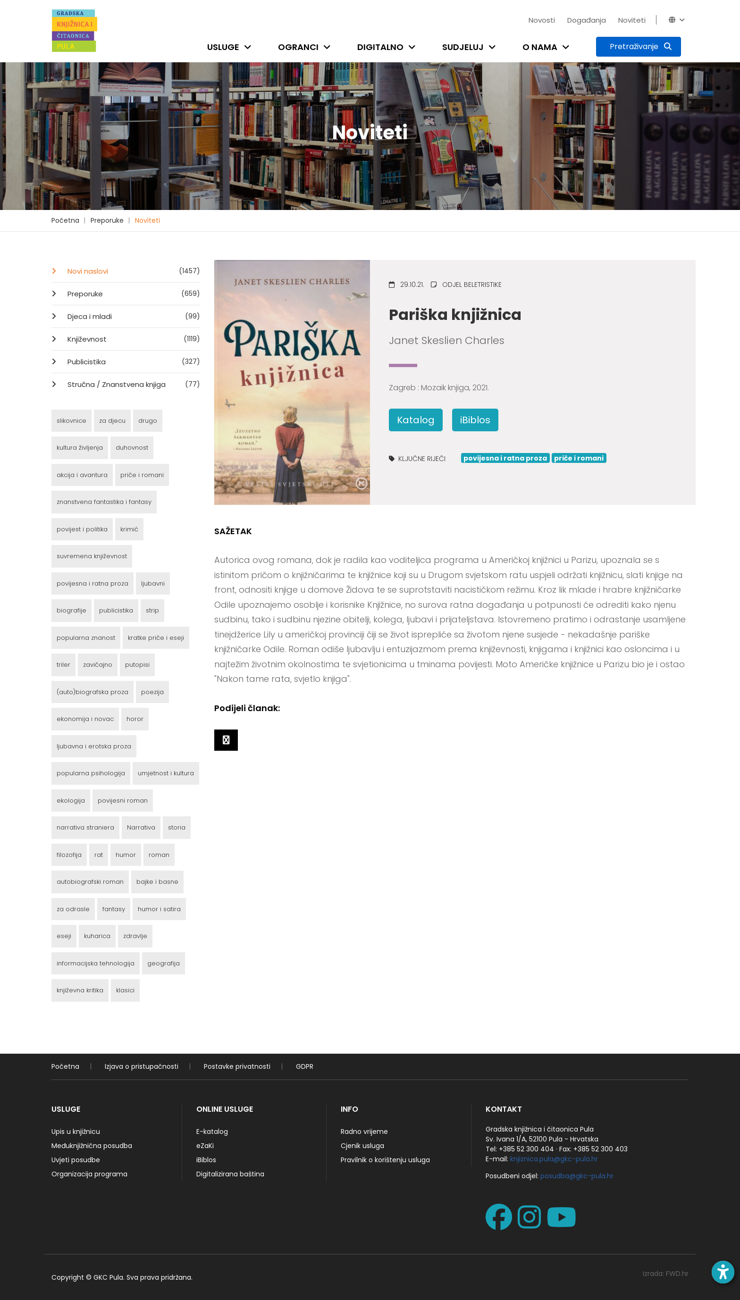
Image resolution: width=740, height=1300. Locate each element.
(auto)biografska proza (92, 692)
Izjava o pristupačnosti (141, 1066)
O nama (539, 47)
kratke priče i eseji (156, 637)
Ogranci (298, 47)
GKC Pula (108, 1277)
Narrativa (141, 827)
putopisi (137, 664)
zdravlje (135, 935)
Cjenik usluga (362, 1145)
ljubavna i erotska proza (94, 746)
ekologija (71, 800)
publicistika (116, 610)
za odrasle (73, 909)
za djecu (112, 420)
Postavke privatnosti (237, 1066)
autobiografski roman (90, 881)
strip (152, 610)
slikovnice (71, 420)
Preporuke (107, 220)
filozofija (69, 854)
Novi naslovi (133, 271)
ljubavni (153, 583)
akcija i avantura (82, 474)
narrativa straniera (85, 827)
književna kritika (80, 990)
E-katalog (212, 1131)
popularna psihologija (91, 773)
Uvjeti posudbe (75, 1160)
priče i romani (142, 474)
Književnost (133, 339)
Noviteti (632, 20)
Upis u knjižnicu (75, 1131)
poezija (152, 692)
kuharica (97, 935)
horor (134, 718)
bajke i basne (157, 881)
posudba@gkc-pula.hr (577, 1176)
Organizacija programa (89, 1174)
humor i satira (159, 909)
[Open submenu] (249, 47)
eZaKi (205, 1145)
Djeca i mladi (133, 316)
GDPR (304, 1066)
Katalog (416, 420)
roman (159, 854)
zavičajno (97, 664)
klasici (125, 990)
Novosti (542, 20)
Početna (65, 220)
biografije (71, 610)
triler (63, 664)
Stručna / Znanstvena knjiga (133, 384)
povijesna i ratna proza (92, 583)
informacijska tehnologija (96, 963)
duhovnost (132, 447)
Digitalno (380, 47)
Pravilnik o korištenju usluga (385, 1160)
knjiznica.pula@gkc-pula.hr (554, 1159)
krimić (129, 529)
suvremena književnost (92, 556)
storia (176, 827)
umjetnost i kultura (166, 773)
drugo (147, 420)
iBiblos (475, 420)
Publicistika (133, 361)
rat (98, 854)
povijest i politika (82, 529)
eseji (64, 935)
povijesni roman (123, 800)
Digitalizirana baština (230, 1174)
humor (126, 854)
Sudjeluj (463, 47)
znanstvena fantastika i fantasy (104, 501)
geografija (163, 963)
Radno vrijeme (364, 1131)
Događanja (586, 20)
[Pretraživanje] (638, 47)
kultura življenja (80, 447)
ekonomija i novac (85, 718)
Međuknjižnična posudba (91, 1145)
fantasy (113, 909)
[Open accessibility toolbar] (723, 1272)
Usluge (223, 47)
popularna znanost (86, 637)
